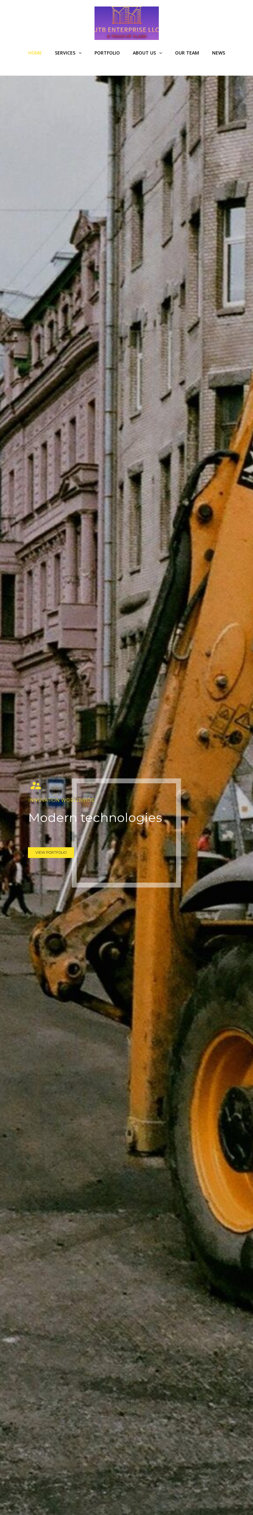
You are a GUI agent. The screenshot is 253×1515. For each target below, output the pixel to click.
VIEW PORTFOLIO (51, 852)
